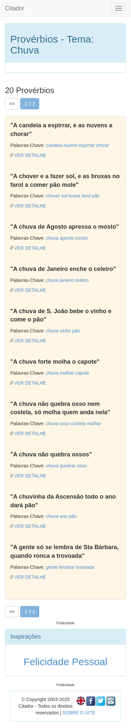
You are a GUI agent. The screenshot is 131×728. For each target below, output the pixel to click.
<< (12, 103)
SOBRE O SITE (79, 712)
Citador (14, 8)
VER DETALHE (30, 155)
